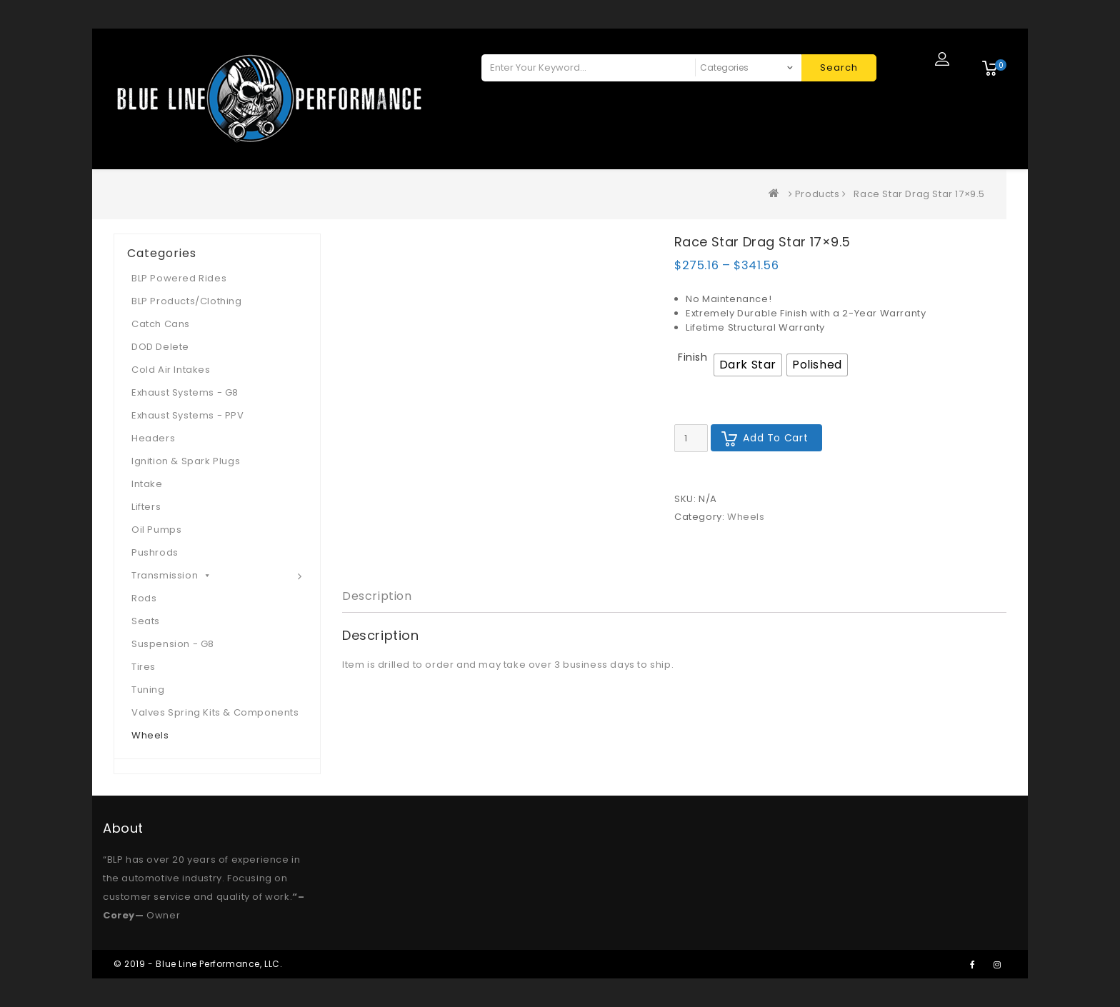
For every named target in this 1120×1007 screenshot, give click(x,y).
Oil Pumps (156, 529)
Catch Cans (160, 324)
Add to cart (775, 438)
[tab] (377, 597)
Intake (147, 484)
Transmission (171, 575)
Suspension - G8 (172, 644)
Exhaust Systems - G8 (185, 392)
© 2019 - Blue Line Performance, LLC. (198, 964)
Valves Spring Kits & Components (215, 712)
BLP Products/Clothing (186, 301)
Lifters (146, 506)
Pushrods (155, 552)
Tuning (148, 689)
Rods (143, 598)
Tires (143, 666)
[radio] (747, 365)
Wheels (746, 516)
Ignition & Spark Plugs (185, 461)
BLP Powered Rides (178, 278)
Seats (145, 621)
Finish (693, 357)
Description (377, 596)
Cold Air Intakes (171, 369)
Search (839, 67)
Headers (153, 438)
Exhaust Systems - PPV (187, 415)
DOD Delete (160, 347)
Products (817, 194)
